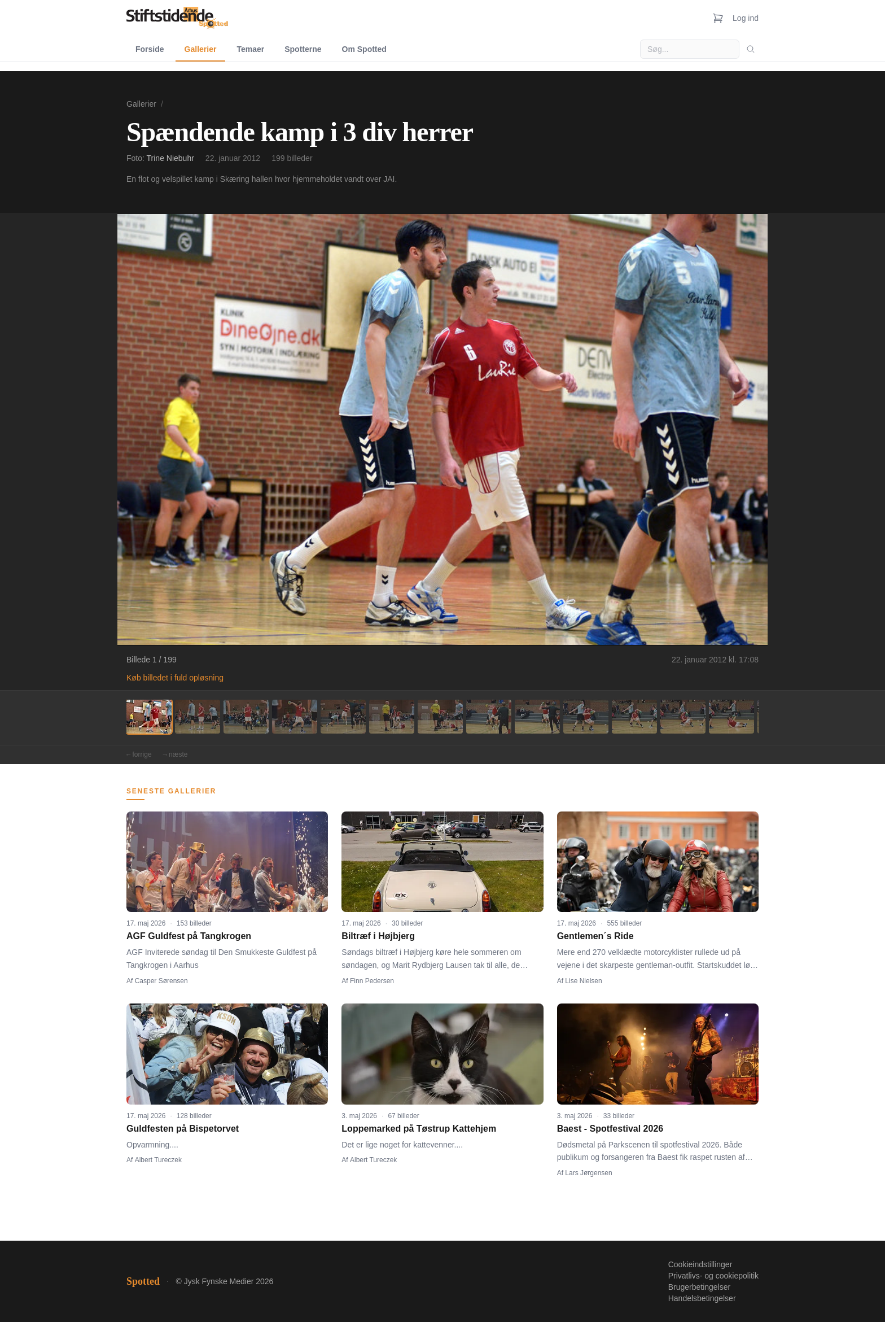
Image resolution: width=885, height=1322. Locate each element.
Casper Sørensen (161, 981)
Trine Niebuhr (170, 158)
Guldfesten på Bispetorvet (182, 1128)
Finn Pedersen (372, 981)
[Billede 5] (343, 717)
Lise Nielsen (583, 981)
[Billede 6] (391, 717)
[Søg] (751, 49)
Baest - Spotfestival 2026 (610, 1128)
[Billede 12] (683, 717)
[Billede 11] (634, 717)
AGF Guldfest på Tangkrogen (188, 936)
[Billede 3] (246, 717)
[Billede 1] (149, 717)
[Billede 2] (197, 717)
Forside (149, 49)
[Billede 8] (488, 717)
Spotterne (302, 49)
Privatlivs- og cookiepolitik (713, 1275)
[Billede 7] (440, 717)
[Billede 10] (585, 717)
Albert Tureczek (158, 1160)
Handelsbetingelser (702, 1298)
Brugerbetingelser (699, 1287)
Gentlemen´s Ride (595, 936)
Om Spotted (364, 49)
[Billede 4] (294, 717)
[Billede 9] (537, 717)
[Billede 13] (731, 717)
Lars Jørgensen (588, 1173)
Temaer (250, 49)
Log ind (746, 18)
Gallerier (201, 49)
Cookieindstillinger (700, 1264)
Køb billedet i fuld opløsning (175, 677)
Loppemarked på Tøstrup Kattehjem (418, 1128)
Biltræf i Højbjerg (378, 936)
